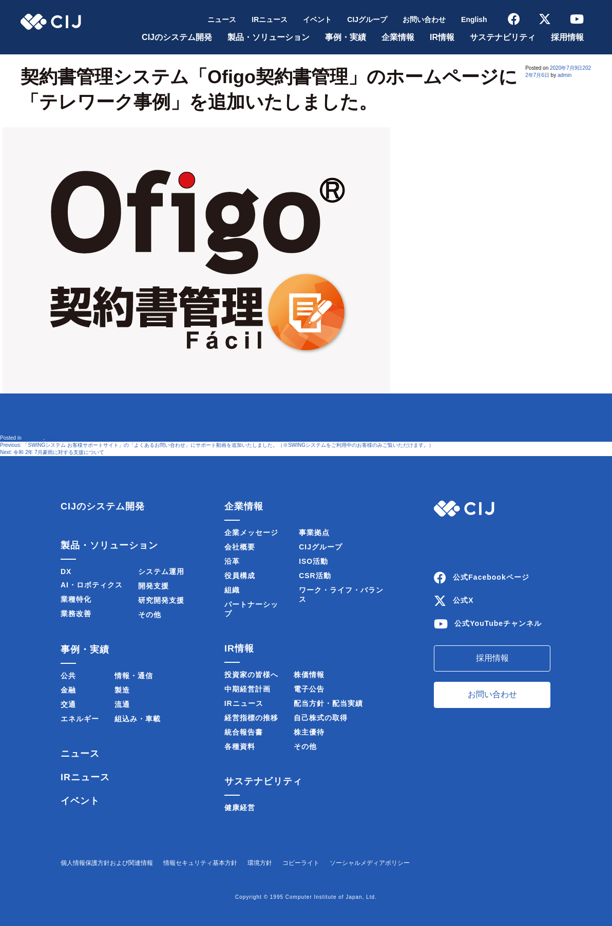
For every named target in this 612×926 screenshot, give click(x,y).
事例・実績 (345, 37)
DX (66, 571)
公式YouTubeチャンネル (498, 623)
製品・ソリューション (268, 37)
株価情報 (309, 675)
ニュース (221, 19)
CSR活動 (315, 576)
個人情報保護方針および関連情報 (107, 862)
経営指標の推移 (251, 718)
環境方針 (259, 862)
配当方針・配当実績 (328, 703)
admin (564, 75)
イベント (317, 19)
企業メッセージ (251, 532)
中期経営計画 (247, 689)
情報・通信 (133, 676)
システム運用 (161, 571)
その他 (149, 614)
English (474, 19)
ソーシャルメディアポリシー (370, 862)
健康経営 (239, 807)
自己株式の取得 (321, 718)
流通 (122, 704)
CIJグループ (367, 19)
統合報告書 (243, 732)
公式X (463, 600)
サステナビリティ (503, 37)
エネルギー (80, 719)
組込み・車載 (137, 719)
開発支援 (153, 586)
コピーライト (300, 862)
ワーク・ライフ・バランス (341, 594)
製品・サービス (64, 438)
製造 (122, 690)
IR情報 (442, 37)
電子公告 (309, 689)
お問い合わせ (424, 19)
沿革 (232, 561)
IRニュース (270, 19)
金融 (68, 690)
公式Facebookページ (491, 577)
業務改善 (76, 613)
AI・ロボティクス (92, 585)
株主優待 (309, 732)
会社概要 (239, 547)
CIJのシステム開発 (177, 37)
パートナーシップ (251, 609)
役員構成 (239, 576)
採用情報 (567, 37)
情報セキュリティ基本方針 (200, 862)
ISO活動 (313, 561)
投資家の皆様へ (251, 675)
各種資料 (239, 746)
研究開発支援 (161, 600)
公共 (68, 676)
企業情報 (397, 37)
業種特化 (76, 599)
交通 (68, 704)
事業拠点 (314, 532)
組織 (232, 590)
